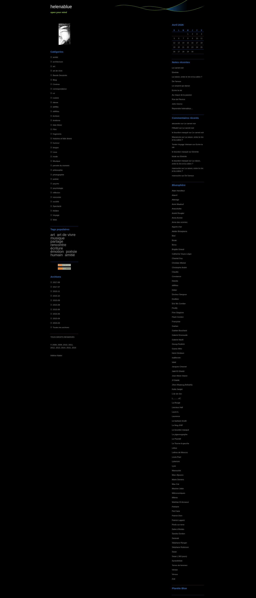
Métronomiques (178, 493)
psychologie (58, 188)
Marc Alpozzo (178, 475)
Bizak (174, 240)
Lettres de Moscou (180, 452)
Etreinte (175, 72)
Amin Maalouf (178, 204)
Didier (174, 290)
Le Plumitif (176, 439)
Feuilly (174, 308)
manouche (176, 168)
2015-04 (56, 318)
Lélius (174, 448)
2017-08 (56, 282)
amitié (55, 57)
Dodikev (175, 299)
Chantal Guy (177, 258)
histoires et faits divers (62, 138)
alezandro (176, 123)
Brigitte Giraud (178, 249)
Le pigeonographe (179, 434)
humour (56, 143)
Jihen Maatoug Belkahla (182, 385)
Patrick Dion (177, 516)
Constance (176, 276)
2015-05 (56, 314)
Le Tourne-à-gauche (180, 443)
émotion (57, 251)
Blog (55, 80)
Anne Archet (177, 218)
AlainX (174, 195)
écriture (56, 116)
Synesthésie (177, 561)
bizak (174, 156)
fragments (57, 134)
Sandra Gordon (178, 533)
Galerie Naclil (177, 340)
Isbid (174, 362)
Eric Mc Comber (179, 303)
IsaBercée (176, 358)
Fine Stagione (178, 312)
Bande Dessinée (60, 75)
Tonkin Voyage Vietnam (182, 144)
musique (57, 238)
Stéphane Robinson (180, 547)
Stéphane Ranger (179, 543)
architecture (58, 62)
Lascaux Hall (177, 407)
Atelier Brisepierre (179, 231)
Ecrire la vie (177, 90)
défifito (56, 107)
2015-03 (56, 323)
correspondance (60, 89)
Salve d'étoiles (178, 529)
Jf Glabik (175, 380)
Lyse (174, 466)
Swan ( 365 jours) (179, 556)
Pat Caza (176, 511)
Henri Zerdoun (178, 353)
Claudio (175, 272)
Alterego (175, 200)
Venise (175, 570)
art (54, 66)
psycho (56, 184)
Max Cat (175, 484)
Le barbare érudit (179, 421)
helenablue (61, 6)
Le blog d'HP (177, 425)
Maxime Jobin (178, 488)
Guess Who (177, 349)
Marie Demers (178, 479)
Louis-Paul (176, 457)
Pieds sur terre (178, 524)
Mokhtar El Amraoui (180, 502)
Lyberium (176, 461)
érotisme (56, 120)
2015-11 (56, 291)
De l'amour (176, 81)
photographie (58, 175)
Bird (173, 236)
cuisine (56, 98)
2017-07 (56, 287)
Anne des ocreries (179, 222)
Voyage (56, 215)
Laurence (176, 416)
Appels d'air (177, 227)
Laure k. (175, 412)
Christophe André (179, 267)
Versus (175, 574)
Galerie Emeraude (179, 335)
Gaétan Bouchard (179, 330)
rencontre (57, 197)
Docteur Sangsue (179, 294)
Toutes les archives (61, 327)
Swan (174, 552)
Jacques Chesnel (179, 366)
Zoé (173, 579)
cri (54, 93)
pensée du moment (61, 165)
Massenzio (176, 137)
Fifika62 (175, 128)
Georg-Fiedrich (178, 344)
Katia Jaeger (177, 389)
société (56, 201)
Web (55, 220)
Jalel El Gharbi (178, 371)
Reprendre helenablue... (182, 108)
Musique (56, 161)
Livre (55, 152)
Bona (174, 245)
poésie (56, 179)
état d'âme (57, 125)
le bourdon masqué (180, 132)
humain (56, 255)
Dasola (175, 281)
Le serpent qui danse (181, 86)
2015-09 (56, 300)
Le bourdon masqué (180, 430)
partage (56, 241)
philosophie (58, 170)
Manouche (176, 470)
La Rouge (176, 403)
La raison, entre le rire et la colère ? (187, 77)
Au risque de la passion (182, 95)
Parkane (175, 507)
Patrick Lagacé (178, 520)
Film (54, 129)
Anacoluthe (177, 209)
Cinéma (56, 84)
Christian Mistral (179, 263)
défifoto (56, 111)
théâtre (56, 211)
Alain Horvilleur (178, 191)
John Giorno (177, 104)
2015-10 (56, 296)
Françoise (176, 321)
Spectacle (57, 206)
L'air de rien (177, 394)
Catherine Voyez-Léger (182, 254)
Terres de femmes (179, 565)
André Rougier (178, 213)
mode (55, 156)
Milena (175, 497)
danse (55, 102)
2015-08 (56, 305)
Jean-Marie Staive (179, 376)
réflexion (56, 192)
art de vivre (57, 71)
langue (56, 147)
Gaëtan (175, 326)
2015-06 (56, 309)
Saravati (175, 538)
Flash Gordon (178, 317)
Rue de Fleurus (178, 99)
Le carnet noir (178, 68)
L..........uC (176, 398)
